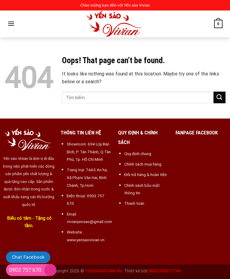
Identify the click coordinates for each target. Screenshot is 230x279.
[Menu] (11, 23)
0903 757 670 (25, 270)
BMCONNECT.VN (165, 271)
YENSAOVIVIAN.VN (103, 271)
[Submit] (220, 97)
